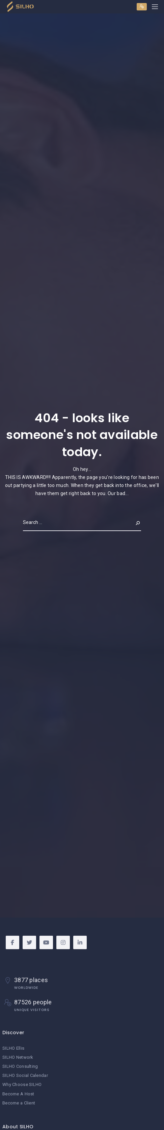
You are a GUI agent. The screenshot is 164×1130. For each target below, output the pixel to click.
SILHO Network (17, 1057)
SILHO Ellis (13, 1048)
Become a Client (18, 1102)
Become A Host (18, 1093)
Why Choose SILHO (22, 1084)
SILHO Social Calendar (25, 1075)
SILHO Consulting (20, 1066)
